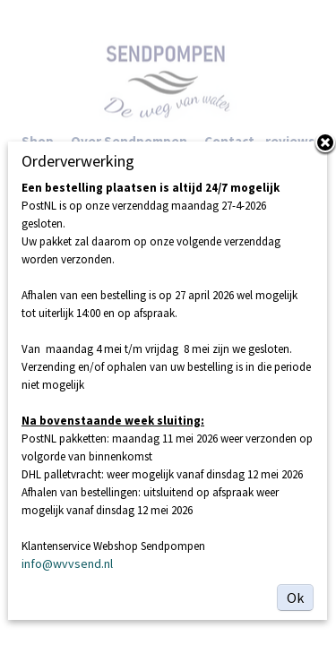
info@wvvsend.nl (67, 563)
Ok (295, 597)
